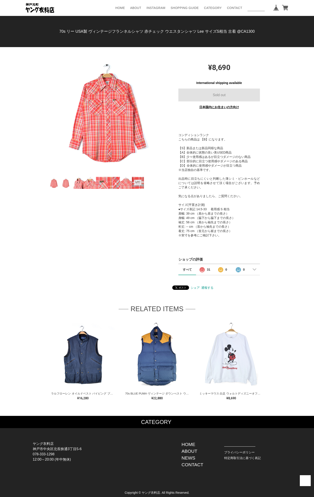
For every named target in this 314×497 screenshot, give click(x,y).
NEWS (188, 457)
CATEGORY (213, 8)
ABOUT (135, 8)
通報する (207, 287)
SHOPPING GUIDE (185, 8)
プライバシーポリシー (239, 452)
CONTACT (234, 8)
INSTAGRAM (156, 8)
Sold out (219, 95)
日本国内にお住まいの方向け (219, 107)
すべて (187, 269)
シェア (195, 287)
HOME (120, 8)
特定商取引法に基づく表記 (242, 458)
